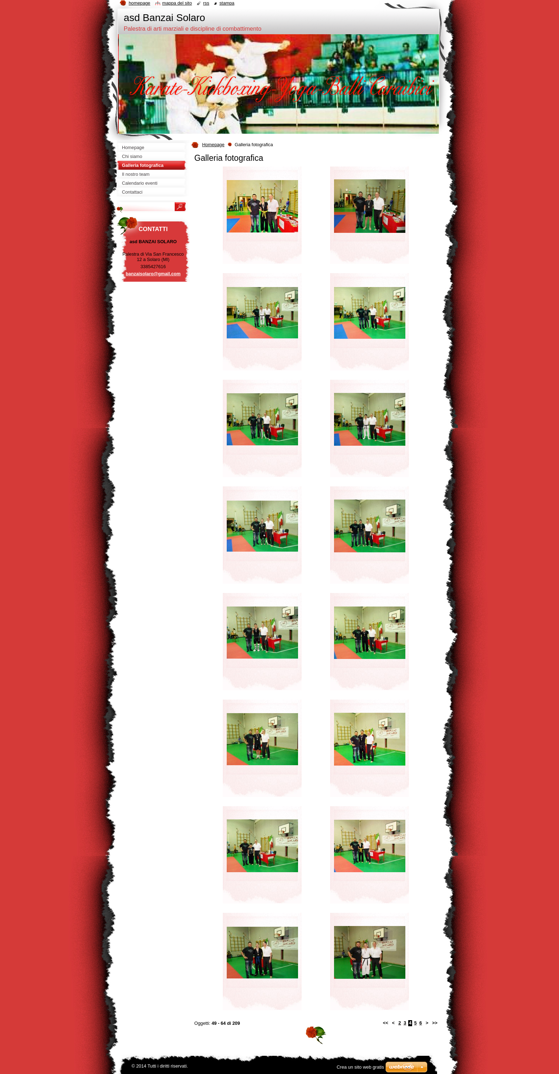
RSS (206, 3)
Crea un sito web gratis (360, 1067)
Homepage (213, 144)
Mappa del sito (177, 3)
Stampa (226, 3)
